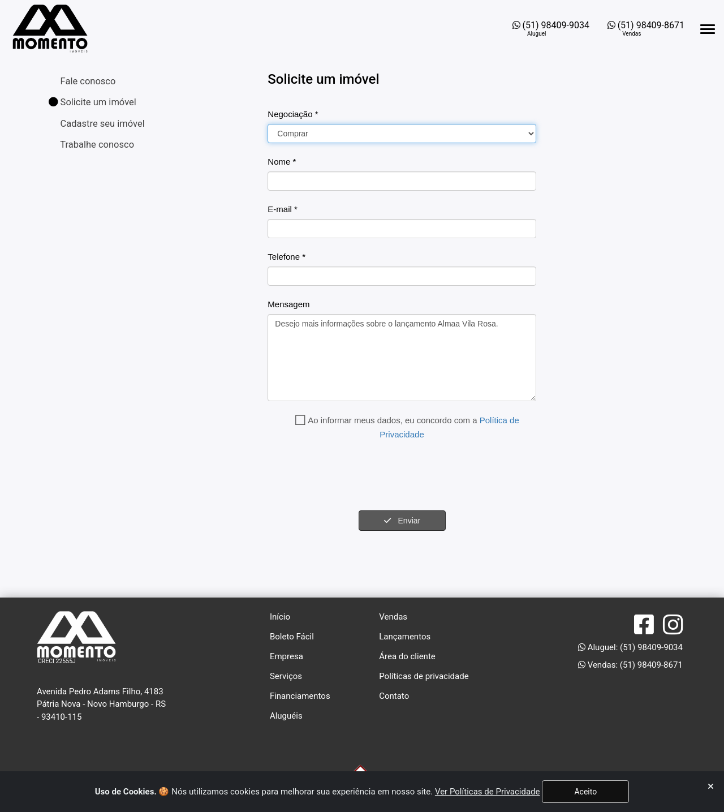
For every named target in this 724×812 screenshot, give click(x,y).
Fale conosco (87, 81)
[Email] (402, 228)
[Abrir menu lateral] (707, 29)
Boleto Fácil (292, 636)
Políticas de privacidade (423, 676)
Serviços (286, 676)
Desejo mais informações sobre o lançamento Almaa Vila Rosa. (402, 357)
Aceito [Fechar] (585, 791)
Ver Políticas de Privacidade (487, 792)
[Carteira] (402, 133)
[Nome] (402, 181)
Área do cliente (407, 656)
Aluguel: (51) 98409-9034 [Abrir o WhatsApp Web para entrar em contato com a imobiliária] (630, 647)
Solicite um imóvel (92, 102)
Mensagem (288, 304)
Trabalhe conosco (96, 144)
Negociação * (293, 114)
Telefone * (286, 256)
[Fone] (402, 276)
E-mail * (283, 209)
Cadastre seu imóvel (101, 123)
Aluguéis (286, 716)
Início (280, 617)
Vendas (393, 617)
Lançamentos (404, 636)
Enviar (401, 520)
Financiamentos (300, 696)
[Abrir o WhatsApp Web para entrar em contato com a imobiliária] (550, 28)
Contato (394, 696)
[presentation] (353, 476)
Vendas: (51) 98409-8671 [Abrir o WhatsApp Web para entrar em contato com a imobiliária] (630, 665)
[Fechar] (711, 787)
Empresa (286, 656)
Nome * (282, 161)
